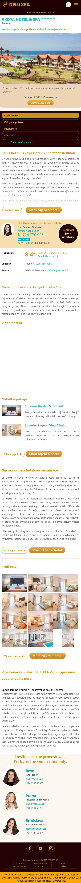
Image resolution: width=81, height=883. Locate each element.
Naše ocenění (40, 863)
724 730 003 (33, 234)
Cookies (62, 866)
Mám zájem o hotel (40, 102)
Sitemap (62, 863)
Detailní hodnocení (47, 256)
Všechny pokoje (13, 454)
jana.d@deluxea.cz (35, 803)
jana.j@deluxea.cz (34, 778)
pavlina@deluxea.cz (28, 230)
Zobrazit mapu (44, 263)
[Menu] (75, 4)
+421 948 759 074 (34, 832)
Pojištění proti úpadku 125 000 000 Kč (40, 860)
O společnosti (19, 863)
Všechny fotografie (15, 656)
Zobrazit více (12, 209)
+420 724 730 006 (34, 783)
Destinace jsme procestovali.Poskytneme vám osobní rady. (40, 759)
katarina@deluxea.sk (36, 828)
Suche (40, 866)
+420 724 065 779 (34, 808)
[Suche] (68, 4)
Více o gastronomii (58, 270)
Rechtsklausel (19, 866)
